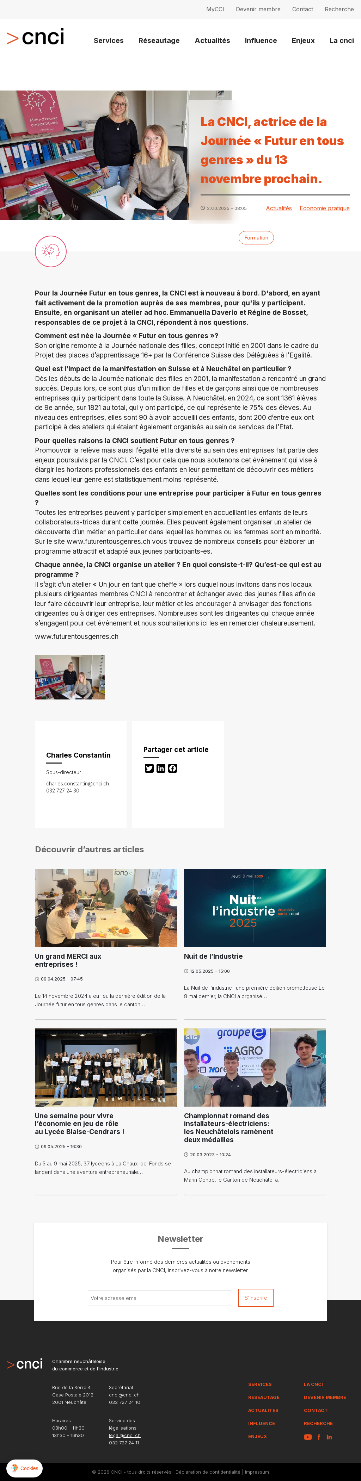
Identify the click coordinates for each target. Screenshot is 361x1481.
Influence (261, 40)
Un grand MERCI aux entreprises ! (68, 960)
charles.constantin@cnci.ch (77, 783)
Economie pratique (325, 208)
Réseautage (159, 40)
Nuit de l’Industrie (213, 956)
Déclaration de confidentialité (208, 1472)
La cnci (342, 40)
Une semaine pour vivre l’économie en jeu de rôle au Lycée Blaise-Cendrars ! (79, 1124)
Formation (256, 237)
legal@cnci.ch (125, 1435)
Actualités (212, 40)
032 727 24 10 (124, 1402)
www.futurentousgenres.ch (108, 541)
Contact (302, 9)
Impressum (257, 1472)
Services (109, 40)
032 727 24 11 (124, 1442)
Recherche (339, 9)
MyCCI (215, 9)
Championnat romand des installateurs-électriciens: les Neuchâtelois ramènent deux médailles (228, 1128)
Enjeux (303, 40)
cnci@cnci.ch (124, 1395)
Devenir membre (258, 9)
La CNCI (313, 1384)
